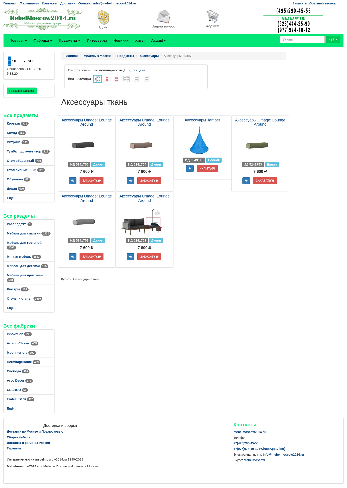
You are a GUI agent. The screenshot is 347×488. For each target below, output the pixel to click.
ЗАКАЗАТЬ (91, 180)
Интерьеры (97, 40)
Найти (332, 39)
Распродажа (19, 224)
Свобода (18, 371)
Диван (16, 188)
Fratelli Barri (20, 399)
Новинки (121, 40)
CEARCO (17, 390)
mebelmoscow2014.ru (250, 432)
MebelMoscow (254, 460)
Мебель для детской (27, 266)
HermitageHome (23, 362)
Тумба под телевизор (28, 151)
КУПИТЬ (207, 168)
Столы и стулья (24, 298)
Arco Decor (20, 380)
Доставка (67, 3)
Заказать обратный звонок (314, 3)
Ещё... (11, 198)
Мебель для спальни (29, 233)
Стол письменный (26, 170)
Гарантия (14, 448)
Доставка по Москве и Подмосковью (35, 431)
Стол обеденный (24, 160)
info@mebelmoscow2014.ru (114, 3)
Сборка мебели (18, 437)
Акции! (158, 40)
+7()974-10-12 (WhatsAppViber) (259, 449)
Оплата (84, 3)
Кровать (18, 123)
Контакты (49, 3)
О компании (29, 3)
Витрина (18, 142)
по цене (137, 70)
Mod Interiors (21, 352)
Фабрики (42, 40)
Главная (10, 3)
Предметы (69, 40)
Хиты (139, 40)
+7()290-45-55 (246, 443)
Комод (16, 133)
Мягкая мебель (24, 256)
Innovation (19, 334)
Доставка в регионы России (28, 443)
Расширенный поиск (21, 90)
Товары (18, 40)
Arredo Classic (22, 343)
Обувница (18, 179)
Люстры (18, 289)
